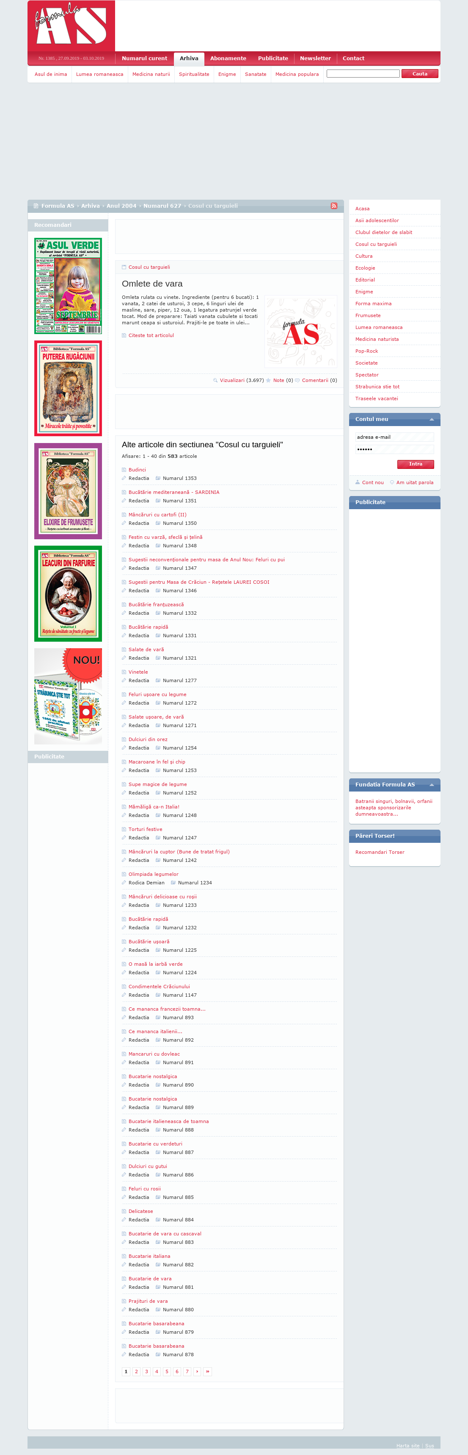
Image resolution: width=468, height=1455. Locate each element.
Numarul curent (144, 58)
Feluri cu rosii (145, 1188)
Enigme (227, 74)
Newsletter (315, 58)
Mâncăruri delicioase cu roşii (163, 896)
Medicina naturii (151, 74)
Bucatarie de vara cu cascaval (165, 1233)
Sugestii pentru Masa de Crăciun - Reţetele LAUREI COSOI (199, 582)
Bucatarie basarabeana (156, 1323)
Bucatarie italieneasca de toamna (169, 1121)
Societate (366, 362)
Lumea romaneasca (100, 74)
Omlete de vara (152, 283)
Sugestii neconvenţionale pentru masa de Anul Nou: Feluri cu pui (207, 559)
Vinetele (138, 672)
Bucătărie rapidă (148, 627)
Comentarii (319, 380)
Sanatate (256, 74)
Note (283, 380)
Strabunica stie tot (377, 386)
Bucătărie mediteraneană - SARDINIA (174, 492)
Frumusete (368, 315)
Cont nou (373, 482)
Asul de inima (51, 74)
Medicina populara (297, 74)
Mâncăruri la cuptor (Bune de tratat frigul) (179, 851)
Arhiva (189, 58)
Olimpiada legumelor (154, 874)
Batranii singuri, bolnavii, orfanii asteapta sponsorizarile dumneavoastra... (393, 807)
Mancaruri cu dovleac (154, 1053)
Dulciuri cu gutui (148, 1166)
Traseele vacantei (376, 398)
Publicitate (273, 58)
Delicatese (141, 1211)
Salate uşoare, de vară (156, 716)
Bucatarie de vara (150, 1278)
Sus (429, 1445)
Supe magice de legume (158, 784)
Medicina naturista (377, 339)
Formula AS (57, 206)
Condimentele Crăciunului (159, 986)
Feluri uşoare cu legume (158, 694)
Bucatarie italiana (150, 1256)
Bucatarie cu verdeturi (155, 1143)
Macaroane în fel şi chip (157, 761)
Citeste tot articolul (151, 335)
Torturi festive (145, 829)
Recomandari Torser (380, 852)
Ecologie (365, 267)
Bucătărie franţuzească (156, 604)
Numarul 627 (162, 206)
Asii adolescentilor (377, 220)
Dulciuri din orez (148, 739)
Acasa (362, 208)
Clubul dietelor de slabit (383, 232)
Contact (353, 58)
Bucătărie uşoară (149, 941)
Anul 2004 (122, 206)
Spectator (367, 374)
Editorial (365, 279)
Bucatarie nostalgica (153, 1076)
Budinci (137, 469)
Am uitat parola (415, 482)
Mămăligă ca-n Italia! (154, 806)
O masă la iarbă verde (156, 964)
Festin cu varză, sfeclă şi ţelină (166, 537)
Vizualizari (242, 380)
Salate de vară (146, 649)
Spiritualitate (194, 74)
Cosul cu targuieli (149, 267)
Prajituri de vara (148, 1301)
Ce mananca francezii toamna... (167, 1009)
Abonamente (228, 58)
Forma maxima (373, 303)
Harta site (408, 1445)
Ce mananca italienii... (155, 1031)
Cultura (364, 256)
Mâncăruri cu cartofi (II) (158, 514)
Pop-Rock (366, 351)
